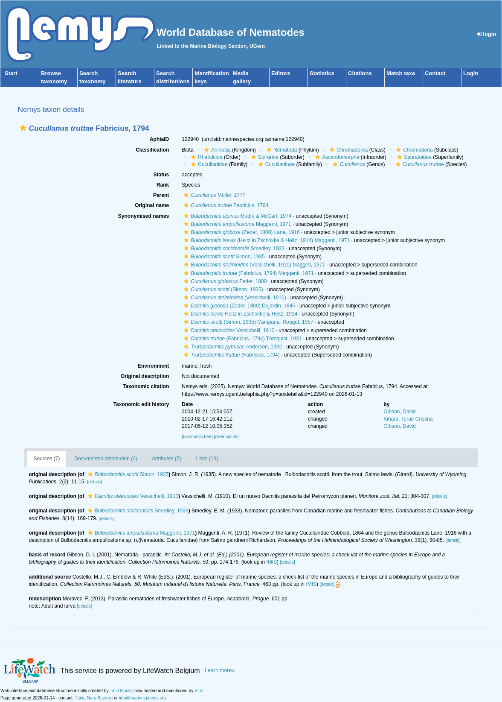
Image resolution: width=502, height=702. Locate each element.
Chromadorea (348, 150)
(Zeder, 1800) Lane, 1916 (241, 232)
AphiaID (159, 139)
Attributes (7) (166, 459)
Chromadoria (413, 150)
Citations (360, 73)
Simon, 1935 (223, 257)
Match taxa (400, 73)
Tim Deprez (121, 690)
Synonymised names (143, 216)
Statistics (322, 73)
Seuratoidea (413, 157)
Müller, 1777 (213, 195)
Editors (280, 73)
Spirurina (264, 157)
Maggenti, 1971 (236, 224)
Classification (152, 150)
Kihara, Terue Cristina (407, 419)
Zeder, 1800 (224, 281)
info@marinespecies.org (142, 698)
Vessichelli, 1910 (228, 330)
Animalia (216, 150)
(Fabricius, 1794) (231, 355)
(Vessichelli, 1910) (234, 298)
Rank (163, 185)
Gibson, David (399, 412)
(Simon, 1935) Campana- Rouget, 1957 (247, 322)
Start (11, 73)
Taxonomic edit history (141, 404)
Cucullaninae (275, 164)
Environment (153, 366)
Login (470, 73)
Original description (145, 376)
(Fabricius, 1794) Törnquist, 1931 (242, 339)
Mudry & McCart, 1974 (236, 216)
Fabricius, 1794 (225, 205)
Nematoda (280, 150)
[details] (94, 482)
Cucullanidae (208, 164)
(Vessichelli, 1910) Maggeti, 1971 (253, 265)
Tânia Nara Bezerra (94, 698)
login (486, 34)
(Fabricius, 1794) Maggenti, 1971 (247, 273)
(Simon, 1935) (222, 289)
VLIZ (199, 690)
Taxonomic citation (146, 386)
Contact (435, 73)
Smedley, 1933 (233, 249)
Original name (152, 205)
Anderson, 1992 (232, 347)
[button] (23, 128)
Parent (161, 195)
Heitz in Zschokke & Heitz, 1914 (239, 314)
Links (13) (207, 459)
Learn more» (220, 670)
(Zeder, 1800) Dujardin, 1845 (238, 306)
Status (161, 175)
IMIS (271, 562)
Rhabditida (205, 157)
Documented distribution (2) (105, 459)
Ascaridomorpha (336, 157)
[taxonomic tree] (197, 436)
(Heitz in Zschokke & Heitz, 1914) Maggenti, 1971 (266, 240)
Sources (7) (46, 459)
